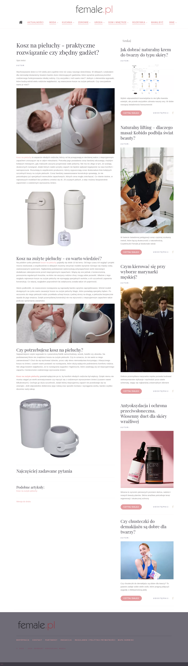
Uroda (98, 22)
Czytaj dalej (131, 113)
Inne (171, 22)
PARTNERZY (51, 640)
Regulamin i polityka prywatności (95, 640)
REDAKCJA (66, 640)
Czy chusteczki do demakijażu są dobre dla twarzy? (143, 526)
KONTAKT (37, 640)
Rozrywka (138, 22)
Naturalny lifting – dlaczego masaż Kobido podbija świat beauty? (147, 132)
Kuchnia (67, 22)
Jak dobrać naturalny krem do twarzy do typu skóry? (146, 52)
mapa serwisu (126, 640)
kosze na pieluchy (48, 262)
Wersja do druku (23, 501)
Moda (52, 22)
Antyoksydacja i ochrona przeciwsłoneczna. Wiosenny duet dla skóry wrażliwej (144, 413)
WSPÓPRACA (22, 640)
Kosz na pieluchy (23, 157)
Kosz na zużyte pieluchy (27, 376)
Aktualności (35, 22)
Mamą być (157, 22)
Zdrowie (83, 22)
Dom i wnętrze (117, 22)
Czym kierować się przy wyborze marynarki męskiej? (143, 271)
